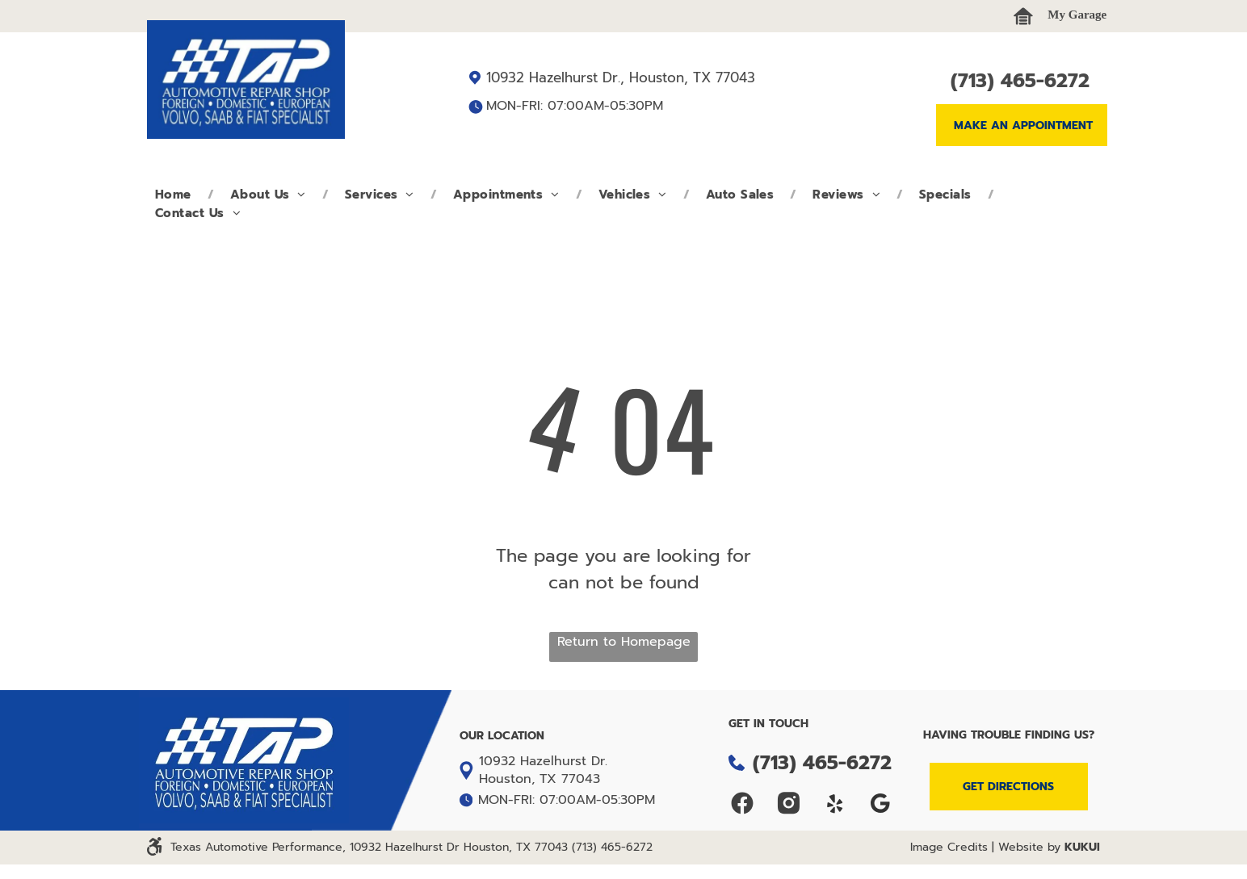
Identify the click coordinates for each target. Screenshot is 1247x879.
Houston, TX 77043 (539, 779)
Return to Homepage (624, 641)
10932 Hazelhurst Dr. (543, 761)
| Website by (1026, 847)
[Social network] (742, 805)
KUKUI (1082, 847)
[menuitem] (176, 195)
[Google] (881, 805)
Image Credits (949, 847)
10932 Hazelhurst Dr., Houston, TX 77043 (620, 77)
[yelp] (835, 805)
